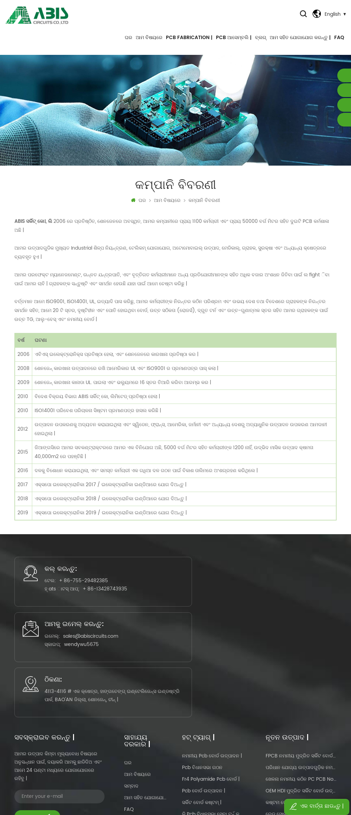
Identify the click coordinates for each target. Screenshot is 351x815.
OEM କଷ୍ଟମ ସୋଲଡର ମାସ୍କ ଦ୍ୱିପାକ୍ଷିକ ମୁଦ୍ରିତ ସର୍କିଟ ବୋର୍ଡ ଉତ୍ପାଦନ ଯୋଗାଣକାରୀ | (301, 757)
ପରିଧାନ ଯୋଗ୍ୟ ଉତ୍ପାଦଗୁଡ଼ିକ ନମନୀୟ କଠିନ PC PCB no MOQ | (301, 664)
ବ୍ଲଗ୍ (260, 41)
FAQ (339, 41)
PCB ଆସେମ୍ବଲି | (234, 41)
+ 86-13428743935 (75, 611)
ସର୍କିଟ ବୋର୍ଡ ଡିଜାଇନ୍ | (202, 734)
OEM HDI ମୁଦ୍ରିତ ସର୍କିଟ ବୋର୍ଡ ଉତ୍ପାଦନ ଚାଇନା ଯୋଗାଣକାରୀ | (301, 687)
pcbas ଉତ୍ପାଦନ (199, 757)
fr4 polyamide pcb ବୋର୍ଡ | (211, 675)
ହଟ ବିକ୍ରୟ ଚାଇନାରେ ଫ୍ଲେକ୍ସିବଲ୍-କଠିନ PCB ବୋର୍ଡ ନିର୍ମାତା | (301, 745)
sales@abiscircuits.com (187, 605)
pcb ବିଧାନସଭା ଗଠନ (202, 664)
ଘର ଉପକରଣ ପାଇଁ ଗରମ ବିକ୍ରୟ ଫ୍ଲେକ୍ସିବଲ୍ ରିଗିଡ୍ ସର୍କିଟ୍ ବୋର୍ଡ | (301, 734)
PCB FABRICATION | (189, 41)
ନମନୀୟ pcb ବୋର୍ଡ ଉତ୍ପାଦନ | (212, 652)
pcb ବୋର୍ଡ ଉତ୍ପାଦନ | (203, 687)
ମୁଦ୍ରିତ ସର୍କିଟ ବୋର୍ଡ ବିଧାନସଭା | (212, 745)
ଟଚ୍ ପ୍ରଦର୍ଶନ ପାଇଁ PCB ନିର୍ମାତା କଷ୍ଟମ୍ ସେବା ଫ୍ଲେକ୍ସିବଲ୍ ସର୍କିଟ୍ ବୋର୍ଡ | (301, 722)
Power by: (247, 790)
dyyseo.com (258, 790)
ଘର (128, 41)
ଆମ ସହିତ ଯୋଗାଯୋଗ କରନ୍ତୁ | (300, 41)
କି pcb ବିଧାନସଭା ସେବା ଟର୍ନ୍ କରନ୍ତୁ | (212, 710)
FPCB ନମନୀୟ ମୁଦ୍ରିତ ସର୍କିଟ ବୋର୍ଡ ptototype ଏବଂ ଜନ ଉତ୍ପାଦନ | (301, 652)
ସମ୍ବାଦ (131, 682)
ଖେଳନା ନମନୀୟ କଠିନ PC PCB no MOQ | (301, 675)
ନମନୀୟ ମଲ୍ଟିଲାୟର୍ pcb (207, 722)
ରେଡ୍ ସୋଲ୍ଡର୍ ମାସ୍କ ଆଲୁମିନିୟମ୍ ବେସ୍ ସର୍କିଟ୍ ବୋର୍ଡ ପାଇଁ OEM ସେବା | (301, 710)
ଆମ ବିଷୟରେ (149, 41)
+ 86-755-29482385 (69, 594)
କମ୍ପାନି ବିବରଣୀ (204, 206)
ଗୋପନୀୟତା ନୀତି (140, 729)
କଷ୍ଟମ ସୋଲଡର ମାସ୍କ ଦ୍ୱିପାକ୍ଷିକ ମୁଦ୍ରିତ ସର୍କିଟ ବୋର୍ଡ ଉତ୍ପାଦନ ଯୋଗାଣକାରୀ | (301, 699)
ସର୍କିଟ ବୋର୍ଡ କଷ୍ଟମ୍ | (201, 699)
